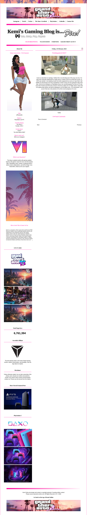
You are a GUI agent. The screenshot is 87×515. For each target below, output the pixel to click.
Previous (79, 124)
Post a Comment (42, 119)
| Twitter (30, 21)
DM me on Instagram (19, 137)
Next (38, 124)
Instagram (16, 21)
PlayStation (53, 21)
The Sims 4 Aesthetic (41, 21)
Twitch (24, 21)
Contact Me (70, 21)
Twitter (59, 112)
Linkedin (62, 21)
